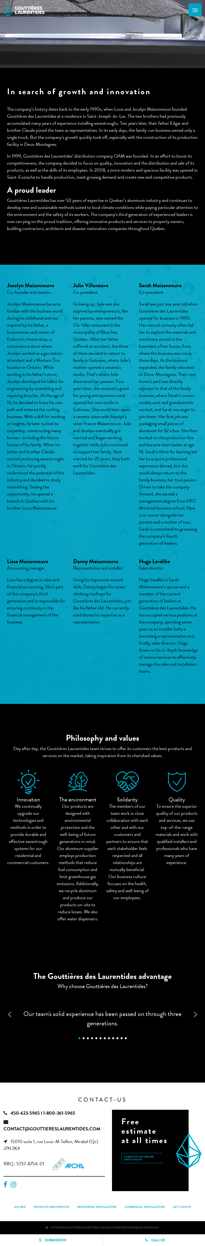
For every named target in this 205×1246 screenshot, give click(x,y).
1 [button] (79, 1038)
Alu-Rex (20, 1207)
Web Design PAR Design (143, 1228)
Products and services (51, 1207)
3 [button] (88, 1038)
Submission (51, 1239)
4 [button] (92, 1038)
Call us (153, 1240)
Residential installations (97, 1207)
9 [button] (113, 1038)
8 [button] (109, 1038)
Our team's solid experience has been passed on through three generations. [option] (102, 1018)
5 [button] (96, 1038)
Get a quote (182, 1207)
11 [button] (122, 1038)
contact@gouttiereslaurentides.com (52, 1128)
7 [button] (105, 1038)
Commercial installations (145, 1207)
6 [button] (100, 1038)
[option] (28, 782)
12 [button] (126, 1038)
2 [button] (84, 1038)
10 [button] (117, 1038)
